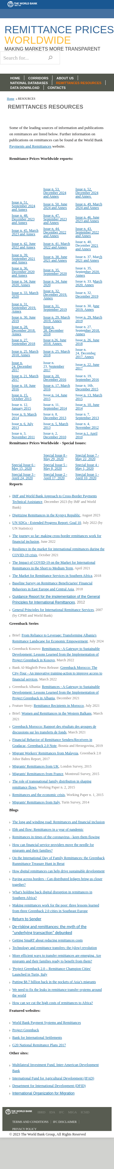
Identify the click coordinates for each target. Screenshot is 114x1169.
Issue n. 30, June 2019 (24, 319)
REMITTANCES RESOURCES (78, 83)
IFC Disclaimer (65, 1121)
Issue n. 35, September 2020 (55, 272)
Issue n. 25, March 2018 (56, 353)
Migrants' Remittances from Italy (36, 802)
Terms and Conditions (30, 1121)
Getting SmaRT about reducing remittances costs (47, 940)
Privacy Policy (24, 1129)
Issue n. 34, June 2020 (55, 283)
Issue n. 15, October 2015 (22, 397)
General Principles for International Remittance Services (53, 610)
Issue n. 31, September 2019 (55, 308)
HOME (15, 78)
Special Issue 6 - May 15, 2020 (23, 467)
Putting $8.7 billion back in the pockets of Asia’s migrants (54, 982)
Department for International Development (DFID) (49, 1086)
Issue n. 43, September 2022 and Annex (87, 232)
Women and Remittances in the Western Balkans (57, 713)
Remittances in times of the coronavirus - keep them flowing (56, 837)
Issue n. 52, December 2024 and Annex (86, 192)
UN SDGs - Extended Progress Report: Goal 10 (46, 523)
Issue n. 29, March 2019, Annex (56, 319)
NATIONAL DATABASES (29, 83)
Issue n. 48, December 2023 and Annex (23, 219)
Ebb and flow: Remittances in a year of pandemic (47, 829)
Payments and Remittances (30, 146)
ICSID (85, 1112)
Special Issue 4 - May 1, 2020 (87, 467)
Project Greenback (25, 1030)
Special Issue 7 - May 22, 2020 (87, 457)
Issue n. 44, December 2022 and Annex (54, 232)
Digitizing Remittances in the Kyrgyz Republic (46, 515)
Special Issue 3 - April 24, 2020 (23, 476)
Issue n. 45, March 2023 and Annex (25, 232)
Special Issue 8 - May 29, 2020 (55, 457)
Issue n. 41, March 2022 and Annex (56, 245)
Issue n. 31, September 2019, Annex (24, 307)
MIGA (72, 1112)
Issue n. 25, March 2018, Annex (25, 353)
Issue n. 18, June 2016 (24, 387)
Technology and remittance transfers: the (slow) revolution (54, 948)
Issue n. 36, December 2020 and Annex (23, 272)
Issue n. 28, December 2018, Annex (23, 330)
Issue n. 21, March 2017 (25, 378)
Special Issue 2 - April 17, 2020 (55, 476)
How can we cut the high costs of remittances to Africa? (52, 1003)
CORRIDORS (38, 78)
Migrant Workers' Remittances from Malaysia (45, 753)
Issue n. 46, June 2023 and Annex (87, 219)
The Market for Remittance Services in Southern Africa (52, 576)
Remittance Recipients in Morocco (59, 705)
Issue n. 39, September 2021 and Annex (23, 258)
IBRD (41, 1112)
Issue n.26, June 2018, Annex (54, 342)
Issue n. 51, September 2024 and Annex (23, 206)
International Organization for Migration (43, 1093)
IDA (52, 1112)
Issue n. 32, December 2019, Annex (55, 294)
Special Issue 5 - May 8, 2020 (55, 467)
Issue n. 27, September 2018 (23, 342)
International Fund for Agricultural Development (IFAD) (53, 1078)
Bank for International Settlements (37, 1037)
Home (10, 98)
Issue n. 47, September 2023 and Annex (55, 219)
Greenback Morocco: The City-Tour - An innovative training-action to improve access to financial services (57, 673)
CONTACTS (57, 88)
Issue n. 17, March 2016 (56, 387)
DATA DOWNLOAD (25, 88)
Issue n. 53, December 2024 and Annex (54, 192)
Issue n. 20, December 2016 (54, 378)
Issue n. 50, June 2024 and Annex (55, 206)
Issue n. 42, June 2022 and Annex (24, 245)
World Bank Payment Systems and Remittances (46, 1023)
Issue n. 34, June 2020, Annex (24, 283)
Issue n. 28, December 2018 (53, 330)
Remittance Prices (59, 35)
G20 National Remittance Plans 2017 (39, 1045)
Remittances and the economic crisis (38, 795)
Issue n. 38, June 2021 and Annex (55, 259)
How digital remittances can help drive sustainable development (58, 871)
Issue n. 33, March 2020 (25, 294)
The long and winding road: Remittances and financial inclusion (58, 822)
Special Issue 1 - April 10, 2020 (87, 476)
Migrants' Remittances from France (37, 774)
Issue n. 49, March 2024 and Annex (88, 206)
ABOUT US (65, 78)
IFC (61, 1112)
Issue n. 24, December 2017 (22, 366)
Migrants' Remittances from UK (35, 766)
